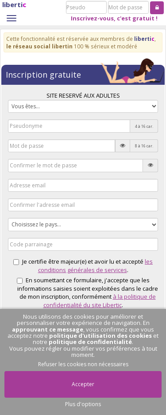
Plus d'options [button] (83, 404)
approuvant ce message (47, 329)
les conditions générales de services (95, 265)
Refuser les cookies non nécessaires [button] (83, 364)
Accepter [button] (83, 384)
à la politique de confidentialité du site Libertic (99, 300)
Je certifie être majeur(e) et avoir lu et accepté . (83, 265)
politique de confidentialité (90, 342)
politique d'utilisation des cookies (100, 336)
